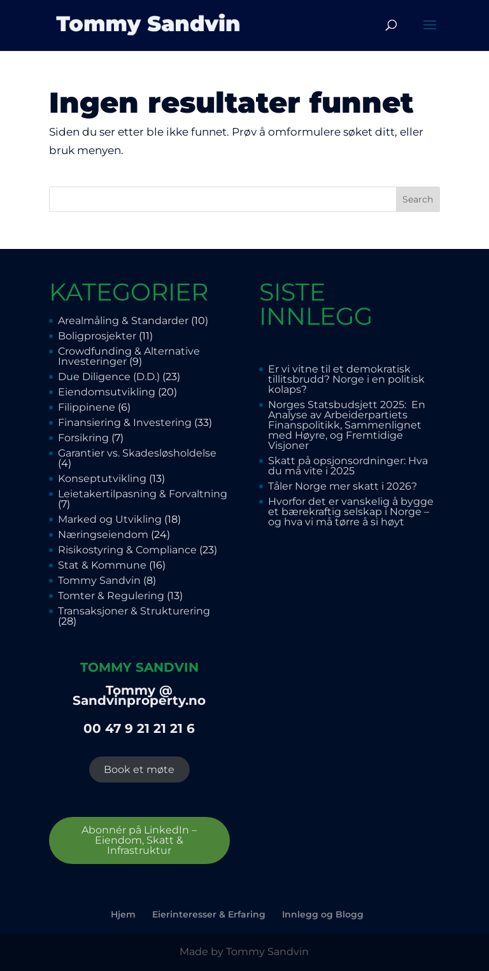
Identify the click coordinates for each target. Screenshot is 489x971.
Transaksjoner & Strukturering (134, 611)
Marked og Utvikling (110, 519)
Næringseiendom (103, 534)
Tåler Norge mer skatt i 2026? (342, 486)
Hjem (123, 914)
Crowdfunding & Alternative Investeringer (129, 356)
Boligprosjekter (97, 336)
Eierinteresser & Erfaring (209, 914)
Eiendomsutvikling (106, 392)
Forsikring (83, 438)
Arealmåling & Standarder (123, 321)
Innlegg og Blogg (323, 914)
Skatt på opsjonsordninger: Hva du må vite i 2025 (348, 466)
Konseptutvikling (102, 478)
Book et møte (139, 769)
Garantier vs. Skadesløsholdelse (138, 453)
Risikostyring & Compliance (127, 550)
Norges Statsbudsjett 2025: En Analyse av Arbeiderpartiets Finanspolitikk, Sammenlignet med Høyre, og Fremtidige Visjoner (346, 425)
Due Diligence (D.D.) (109, 377)
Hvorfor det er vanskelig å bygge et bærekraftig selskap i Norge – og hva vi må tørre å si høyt (351, 511)
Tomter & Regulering (111, 596)
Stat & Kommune (102, 565)
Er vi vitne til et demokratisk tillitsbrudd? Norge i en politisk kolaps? (346, 379)
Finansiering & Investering (125, 422)
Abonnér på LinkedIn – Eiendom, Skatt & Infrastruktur (139, 840)
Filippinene (86, 407)
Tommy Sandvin (99, 580)
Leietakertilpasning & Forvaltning (142, 494)
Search (417, 199)
